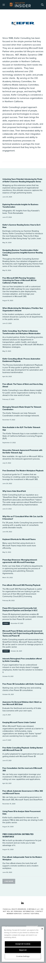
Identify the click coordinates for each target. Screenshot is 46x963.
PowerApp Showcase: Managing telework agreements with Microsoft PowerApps (19, 561)
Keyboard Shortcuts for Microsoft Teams (19, 539)
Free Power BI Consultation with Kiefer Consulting (23, 684)
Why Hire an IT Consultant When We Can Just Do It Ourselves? (22, 517)
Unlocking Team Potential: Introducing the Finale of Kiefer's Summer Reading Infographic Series (22, 180)
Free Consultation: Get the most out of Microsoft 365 (22, 769)
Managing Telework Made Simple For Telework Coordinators (21, 408)
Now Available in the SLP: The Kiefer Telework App (21, 428)
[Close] (42, 929)
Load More (8, 881)
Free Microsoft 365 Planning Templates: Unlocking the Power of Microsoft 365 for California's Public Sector (19, 280)
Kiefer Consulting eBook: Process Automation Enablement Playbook (21, 360)
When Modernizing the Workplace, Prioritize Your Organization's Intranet (22, 309)
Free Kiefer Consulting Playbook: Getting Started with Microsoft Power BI (22, 749)
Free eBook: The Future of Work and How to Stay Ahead (22, 385)
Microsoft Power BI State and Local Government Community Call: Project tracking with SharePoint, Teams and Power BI (23, 633)
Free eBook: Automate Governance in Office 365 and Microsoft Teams (22, 792)
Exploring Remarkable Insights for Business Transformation (20, 205)
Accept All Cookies (22, 944)
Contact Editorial (31, 914)
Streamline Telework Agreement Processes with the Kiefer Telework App (22, 451)
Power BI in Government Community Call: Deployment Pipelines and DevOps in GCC (19, 609)
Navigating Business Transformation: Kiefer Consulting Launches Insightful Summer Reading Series (22, 252)
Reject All (23, 950)
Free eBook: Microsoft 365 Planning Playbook (21, 585)
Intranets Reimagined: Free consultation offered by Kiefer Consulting (22, 659)
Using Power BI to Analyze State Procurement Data (21, 812)
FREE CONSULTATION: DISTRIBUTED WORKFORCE (17, 835)
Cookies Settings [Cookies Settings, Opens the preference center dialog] (23, 956)
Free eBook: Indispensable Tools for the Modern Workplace (22, 858)
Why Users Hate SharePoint (14, 491)
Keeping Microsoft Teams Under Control (19, 722)
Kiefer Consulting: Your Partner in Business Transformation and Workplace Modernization (21, 332)
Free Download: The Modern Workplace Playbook (22, 470)
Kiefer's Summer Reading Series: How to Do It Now (21, 226)
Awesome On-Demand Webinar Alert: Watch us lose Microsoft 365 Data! (22, 703)
